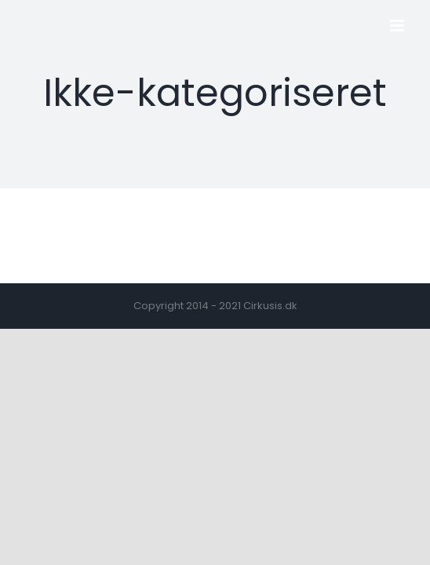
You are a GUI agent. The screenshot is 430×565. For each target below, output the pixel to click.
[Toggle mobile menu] (398, 25)
